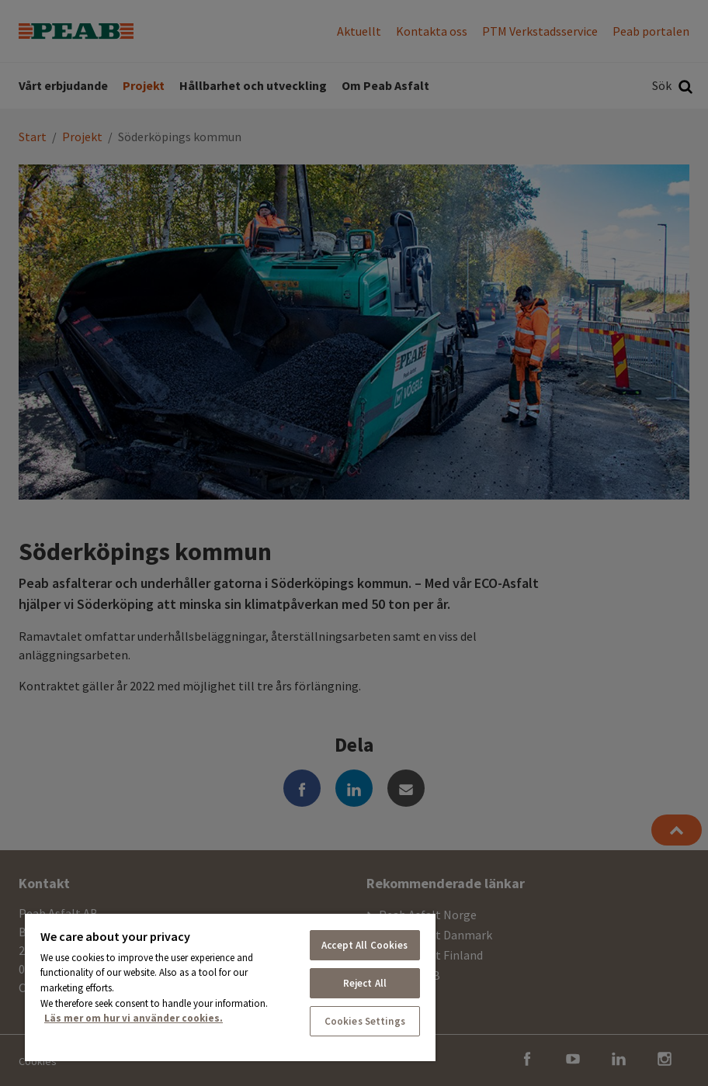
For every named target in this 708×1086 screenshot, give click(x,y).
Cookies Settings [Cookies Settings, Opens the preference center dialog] (364, 1021)
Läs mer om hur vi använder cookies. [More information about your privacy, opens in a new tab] (133, 1018)
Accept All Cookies (364, 945)
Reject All (365, 983)
